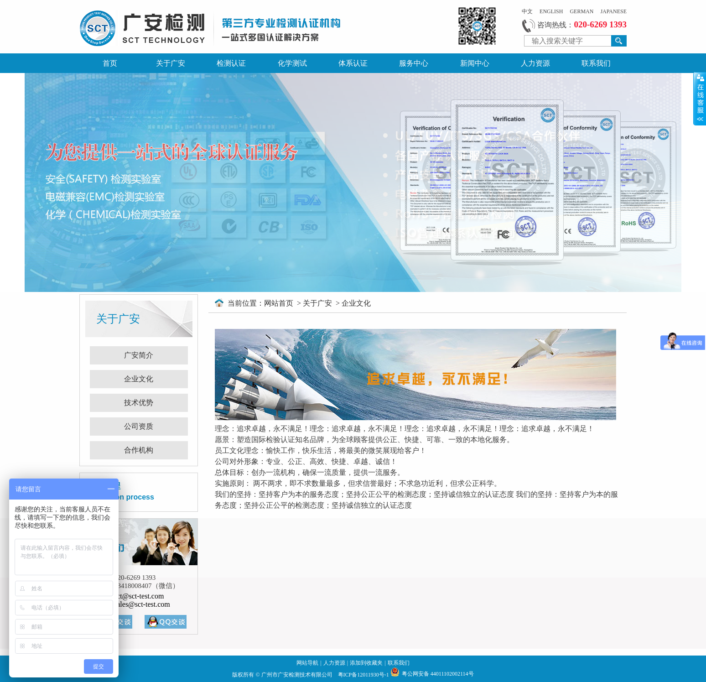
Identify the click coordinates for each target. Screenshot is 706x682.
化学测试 (292, 63)
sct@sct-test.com (139, 596)
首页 (110, 63)
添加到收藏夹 (366, 663)
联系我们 (596, 63)
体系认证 (353, 63)
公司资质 (138, 426)
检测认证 (231, 63)
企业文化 (138, 379)
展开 (699, 98)
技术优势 (138, 402)
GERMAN (581, 11)
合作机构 (138, 450)
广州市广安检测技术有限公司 (297, 675)
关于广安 (170, 63)
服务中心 (413, 63)
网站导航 (307, 663)
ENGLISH (551, 11)
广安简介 (138, 355)
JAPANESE (613, 11)
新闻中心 (474, 63)
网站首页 (279, 303)
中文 (527, 11)
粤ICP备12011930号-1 (364, 675)
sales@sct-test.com (142, 604)
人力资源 (535, 63)
